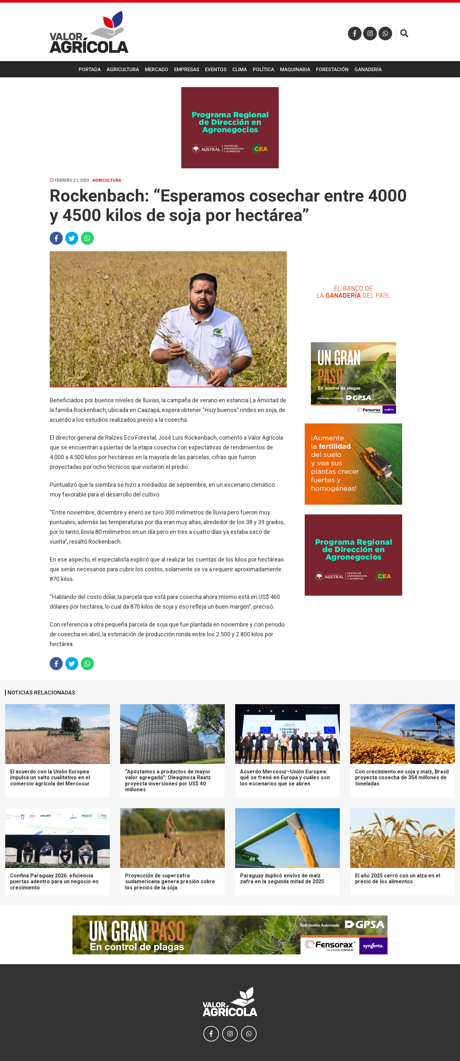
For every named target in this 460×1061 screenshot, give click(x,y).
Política (263, 69)
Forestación (332, 69)
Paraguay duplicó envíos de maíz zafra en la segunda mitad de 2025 (282, 879)
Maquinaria (295, 69)
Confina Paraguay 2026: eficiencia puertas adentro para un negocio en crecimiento (54, 882)
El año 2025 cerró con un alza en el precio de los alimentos (397, 879)
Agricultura (123, 69)
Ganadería (368, 69)
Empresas (186, 69)
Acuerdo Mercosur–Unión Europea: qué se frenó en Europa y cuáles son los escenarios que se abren (285, 778)
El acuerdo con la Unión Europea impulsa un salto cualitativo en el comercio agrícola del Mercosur (50, 778)
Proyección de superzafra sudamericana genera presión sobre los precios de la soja (170, 882)
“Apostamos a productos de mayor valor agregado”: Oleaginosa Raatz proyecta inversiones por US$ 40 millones (168, 781)
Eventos (215, 69)
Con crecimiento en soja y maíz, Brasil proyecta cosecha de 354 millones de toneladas (402, 778)
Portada (90, 69)
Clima (239, 69)
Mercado (156, 69)
